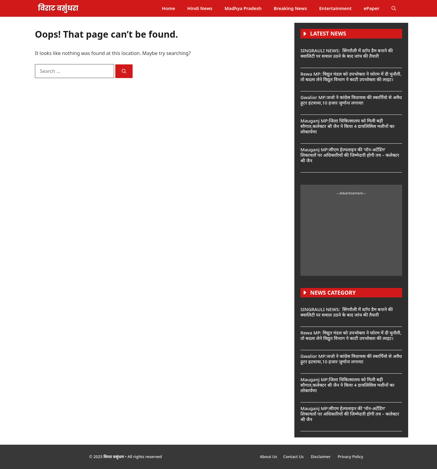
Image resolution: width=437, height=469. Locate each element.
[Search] (124, 71)
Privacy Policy (350, 456)
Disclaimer (321, 456)
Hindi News (199, 8)
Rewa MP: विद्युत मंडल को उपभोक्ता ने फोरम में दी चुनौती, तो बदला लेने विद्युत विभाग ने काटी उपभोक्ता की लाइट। (350, 76)
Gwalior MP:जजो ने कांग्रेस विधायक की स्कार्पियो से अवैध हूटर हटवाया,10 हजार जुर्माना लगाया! (351, 100)
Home (168, 8)
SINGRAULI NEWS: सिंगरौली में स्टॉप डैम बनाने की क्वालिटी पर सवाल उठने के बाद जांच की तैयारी (346, 53)
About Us (268, 456)
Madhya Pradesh (243, 8)
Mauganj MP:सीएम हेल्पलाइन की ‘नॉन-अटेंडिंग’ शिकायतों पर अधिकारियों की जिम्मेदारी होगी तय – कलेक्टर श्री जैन (349, 154)
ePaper (371, 8)
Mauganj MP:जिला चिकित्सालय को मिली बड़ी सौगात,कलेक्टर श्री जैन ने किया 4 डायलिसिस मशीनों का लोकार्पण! (347, 126)
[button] (393, 8)
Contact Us (294, 456)
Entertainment (335, 8)
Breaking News (290, 8)
